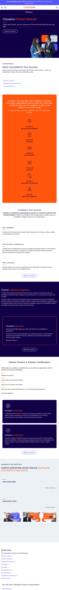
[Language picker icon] (5, 8)
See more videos (51, 507)
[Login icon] (2, 8)
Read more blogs (51, 487)
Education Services (12, 340)
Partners (28, 12)
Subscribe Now (7, 572)
